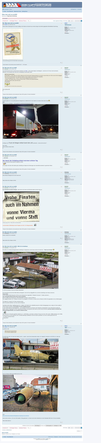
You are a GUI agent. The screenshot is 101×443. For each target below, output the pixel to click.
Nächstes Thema (22, 20)
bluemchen (66, 67)
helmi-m (66, 325)
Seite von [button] (69, 21)
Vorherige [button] (71, 21)
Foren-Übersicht (10, 436)
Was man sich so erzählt (9, 14)
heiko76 (6, 24)
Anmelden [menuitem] (79, 9)
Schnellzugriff (6, 9)
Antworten (5, 20)
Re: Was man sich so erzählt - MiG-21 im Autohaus (15, 246)
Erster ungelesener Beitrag (57, 20)
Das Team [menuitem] (51, 436)
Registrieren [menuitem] (74, 9)
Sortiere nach (47, 425)
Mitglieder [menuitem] (56, 436)
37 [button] (75, 20)
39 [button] (78, 20)
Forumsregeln (5, 18)
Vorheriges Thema (13, 20)
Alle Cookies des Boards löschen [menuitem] (65, 436)
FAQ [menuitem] (11, 9)
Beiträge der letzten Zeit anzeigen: (31, 425)
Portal (5, 11)
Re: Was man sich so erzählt (11, 23)
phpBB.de (46, 439)
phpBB (38, 438)
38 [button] (76, 20)
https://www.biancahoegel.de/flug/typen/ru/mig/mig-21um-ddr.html (16, 415)
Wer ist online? (5, 432)
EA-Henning (67, 172)
